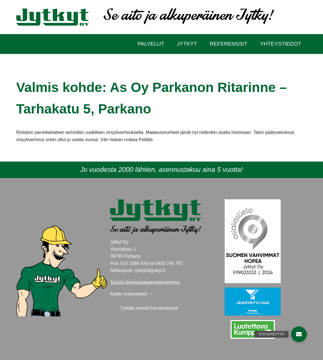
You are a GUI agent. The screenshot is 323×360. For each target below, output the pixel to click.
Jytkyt (187, 44)
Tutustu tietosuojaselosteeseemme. (145, 282)
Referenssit (228, 44)
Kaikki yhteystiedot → (131, 294)
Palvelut (151, 44)
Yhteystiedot (280, 44)
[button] (299, 334)
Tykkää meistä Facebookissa (149, 308)
